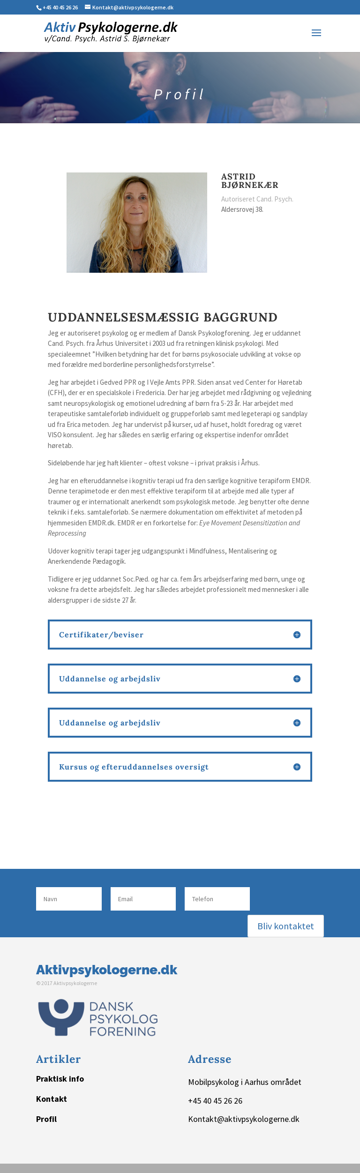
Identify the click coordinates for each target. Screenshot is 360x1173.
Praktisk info (60, 1078)
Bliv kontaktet (285, 926)
